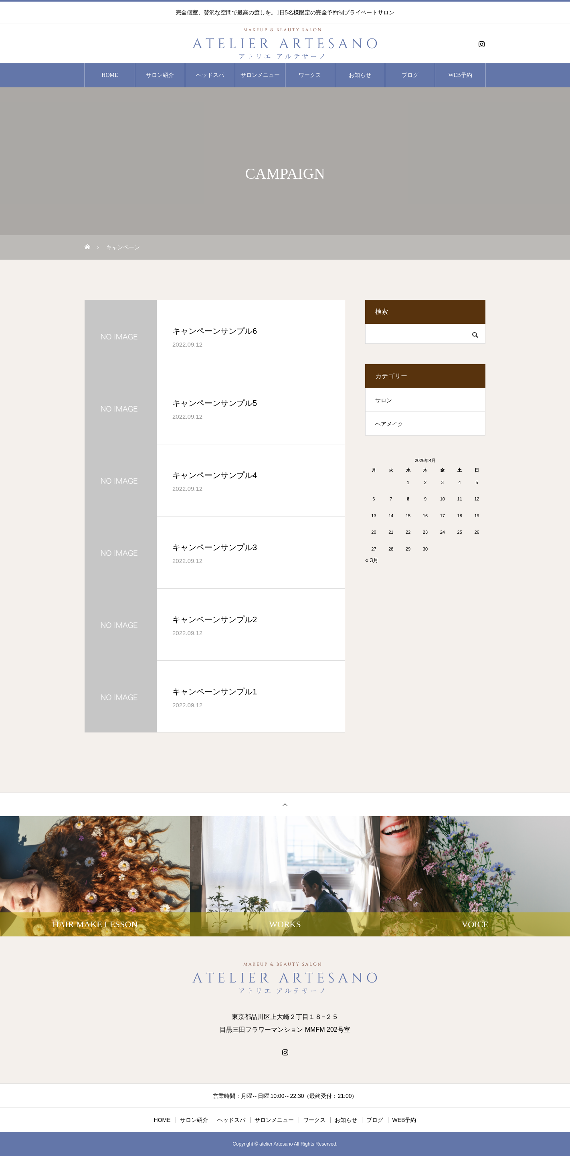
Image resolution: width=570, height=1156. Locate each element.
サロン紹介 (160, 75)
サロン (383, 400)
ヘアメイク (389, 424)
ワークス (310, 75)
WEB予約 (460, 75)
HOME (109, 75)
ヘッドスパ (210, 75)
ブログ (410, 75)
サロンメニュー (260, 75)
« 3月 (371, 560)
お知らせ (360, 75)
